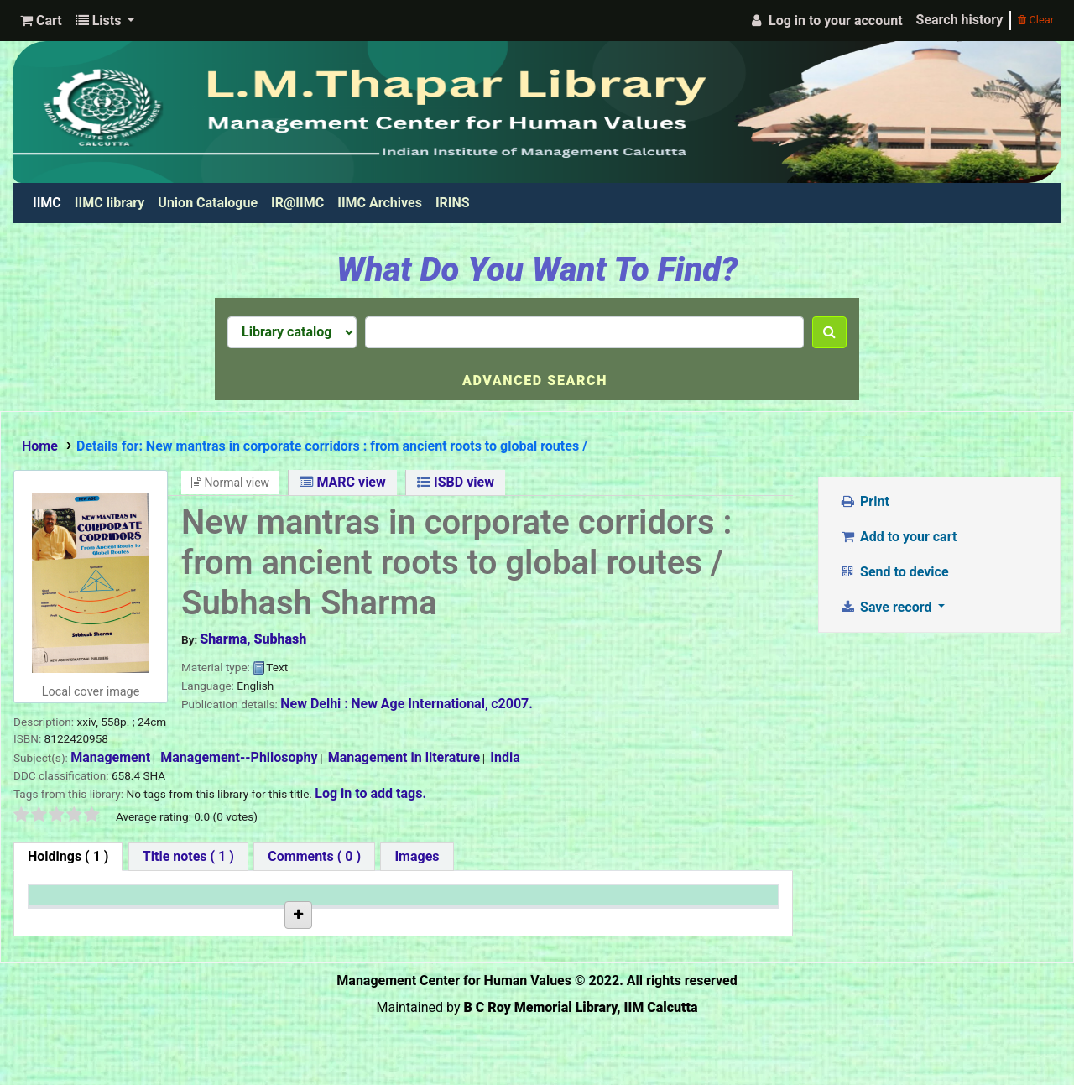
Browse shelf (332, 958)
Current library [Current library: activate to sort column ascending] (203, 903)
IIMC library (110, 203)
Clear (1036, 19)
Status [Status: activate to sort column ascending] (431, 903)
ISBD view (455, 482)
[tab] (188, 856)
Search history (960, 20)
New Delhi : (314, 704)
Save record (888, 607)
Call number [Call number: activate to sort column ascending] (321, 903)
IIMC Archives (379, 203)
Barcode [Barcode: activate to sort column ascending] (686, 903)
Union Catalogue (208, 203)
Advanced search (534, 381)
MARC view (342, 482)
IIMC (50, 202)
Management (110, 757)
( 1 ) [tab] (68, 856)
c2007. (512, 704)
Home (40, 446)
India (504, 757)
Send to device (894, 572)
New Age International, (419, 704)
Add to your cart (898, 537)
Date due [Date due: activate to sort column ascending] (563, 903)
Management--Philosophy (238, 757)
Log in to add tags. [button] (370, 793)
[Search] (829, 332)
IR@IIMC (297, 203)
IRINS (452, 203)
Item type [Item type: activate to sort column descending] (64, 903)
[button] (41, 20)
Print (864, 501)
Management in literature (404, 757)
